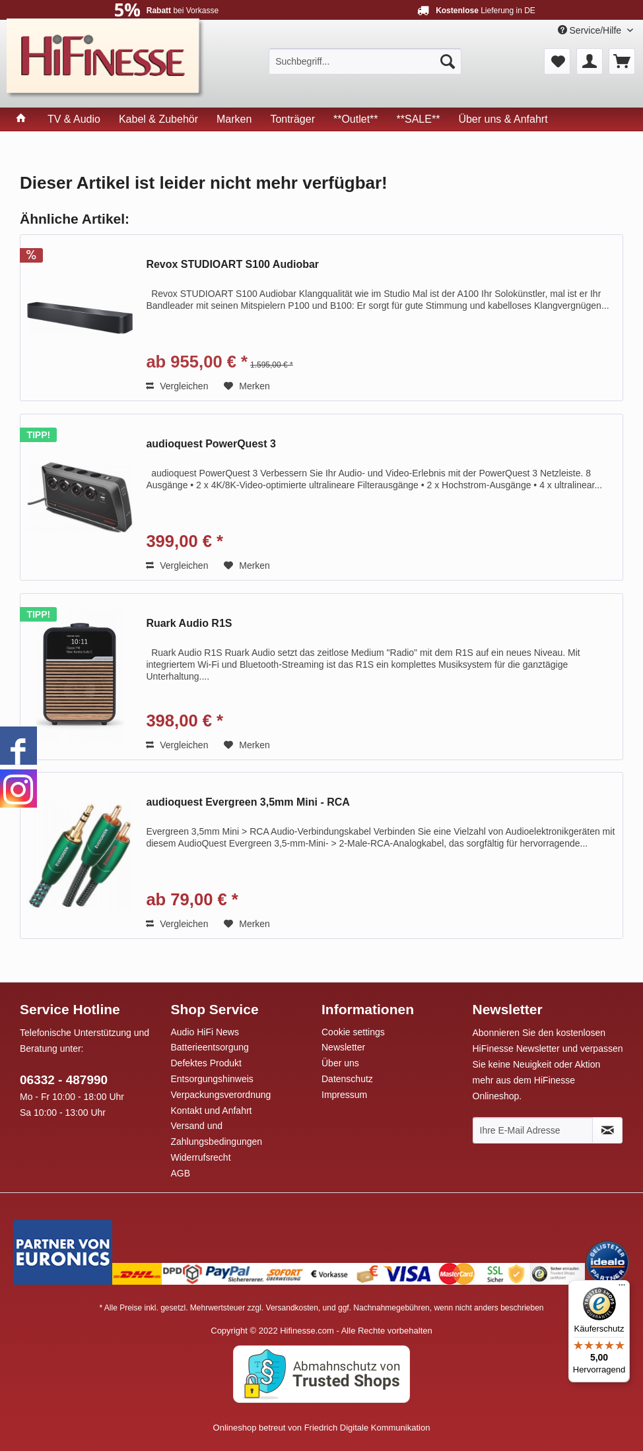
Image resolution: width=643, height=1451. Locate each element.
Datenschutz (347, 1079)
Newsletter (343, 1047)
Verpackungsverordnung (221, 1094)
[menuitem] (365, 61)
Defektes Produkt (206, 1063)
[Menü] (622, 1288)
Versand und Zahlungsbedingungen (217, 1133)
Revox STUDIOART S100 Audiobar (232, 264)
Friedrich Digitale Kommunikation (367, 1428)
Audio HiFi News (205, 1032)
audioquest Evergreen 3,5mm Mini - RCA (248, 802)
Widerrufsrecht (201, 1157)
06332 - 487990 (64, 1080)
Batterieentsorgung (210, 1047)
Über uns (340, 1063)
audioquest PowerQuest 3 (210, 443)
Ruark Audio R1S (189, 623)
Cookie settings (353, 1032)
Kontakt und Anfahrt (211, 1110)
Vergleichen (177, 386)
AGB (181, 1173)
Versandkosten (292, 1307)
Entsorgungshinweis (212, 1079)
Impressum (344, 1094)
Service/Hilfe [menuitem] (591, 30)
